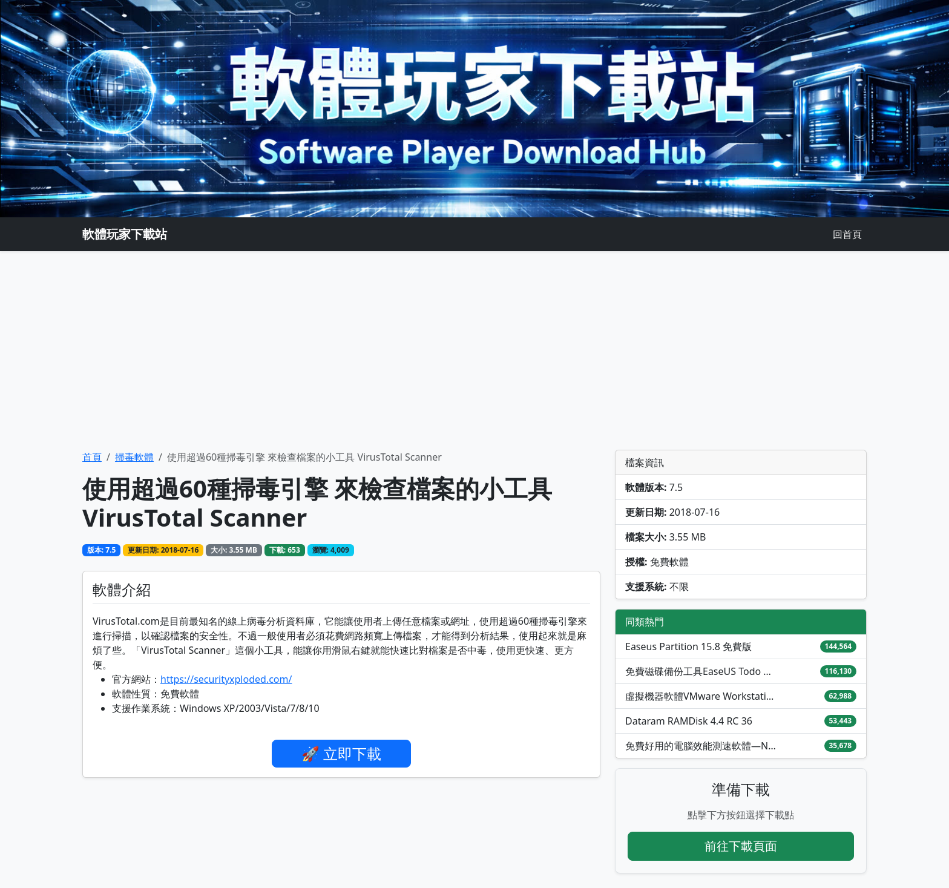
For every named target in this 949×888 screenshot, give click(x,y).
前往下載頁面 (740, 846)
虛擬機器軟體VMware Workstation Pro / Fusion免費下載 (701, 696)
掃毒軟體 (134, 457)
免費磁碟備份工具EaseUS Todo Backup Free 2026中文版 (701, 671)
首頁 (92, 457)
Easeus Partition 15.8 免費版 (688, 646)
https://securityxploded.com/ (226, 679)
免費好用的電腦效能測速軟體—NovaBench (701, 745)
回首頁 (847, 234)
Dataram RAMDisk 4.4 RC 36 (688, 721)
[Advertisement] (474, 350)
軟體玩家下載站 (124, 234)
